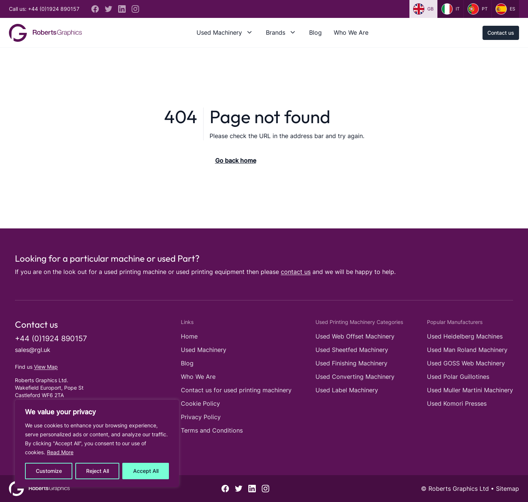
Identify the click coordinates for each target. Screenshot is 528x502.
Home (189, 336)
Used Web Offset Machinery (355, 336)
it (450, 9)
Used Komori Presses (457, 403)
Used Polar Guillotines (458, 376)
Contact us (500, 32)
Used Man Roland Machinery (467, 349)
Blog (315, 32)
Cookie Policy (200, 403)
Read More (60, 452)
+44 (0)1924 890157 (51, 338)
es (505, 9)
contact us (296, 271)
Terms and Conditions (212, 430)
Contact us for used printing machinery (236, 390)
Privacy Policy (201, 417)
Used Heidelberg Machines (465, 336)
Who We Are (351, 32)
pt (478, 9)
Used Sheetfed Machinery (351, 349)
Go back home (235, 160)
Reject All (97, 471)
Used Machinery (219, 32)
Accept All (145, 471)
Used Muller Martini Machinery (470, 390)
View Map (46, 367)
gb (423, 9)
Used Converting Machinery (355, 376)
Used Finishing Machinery (351, 363)
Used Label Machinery (346, 390)
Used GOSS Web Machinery (466, 363)
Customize (49, 471)
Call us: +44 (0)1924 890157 (44, 9)
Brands (275, 32)
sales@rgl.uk (32, 349)
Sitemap (507, 488)
